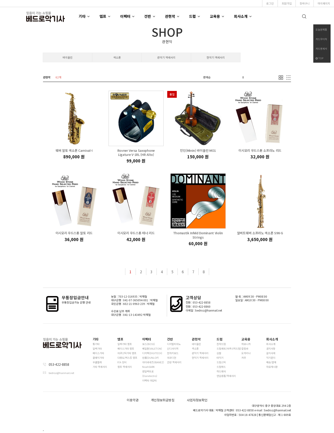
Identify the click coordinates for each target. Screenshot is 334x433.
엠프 (102, 16)
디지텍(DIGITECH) (152, 353)
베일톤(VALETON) (152, 348)
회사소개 (241, 16)
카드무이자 (321, 39)
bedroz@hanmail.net (61, 373)
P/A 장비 (122, 362)
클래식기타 (98, 357)
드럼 (192, 16)
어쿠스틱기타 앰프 (126, 353)
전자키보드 (172, 353)
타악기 (220, 357)
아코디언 (171, 357)
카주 (243, 357)
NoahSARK (148, 367)
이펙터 (125, 16)
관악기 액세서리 (166, 57)
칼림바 (244, 348)
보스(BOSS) (148, 344)
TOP (319, 58)
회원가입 (287, 3)
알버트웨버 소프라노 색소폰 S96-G (260, 233)
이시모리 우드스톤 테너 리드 (136, 233)
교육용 (215, 16)
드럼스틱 (221, 362)
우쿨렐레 (97, 362)
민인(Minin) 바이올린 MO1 (198, 150)
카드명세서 (321, 48)
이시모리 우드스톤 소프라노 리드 (259, 150)
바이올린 (68, 57)
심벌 (219, 353)
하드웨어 (221, 371)
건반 (147, 16)
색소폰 (117, 57)
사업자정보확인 (197, 400)
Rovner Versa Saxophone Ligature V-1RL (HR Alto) (136, 152)
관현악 (170, 16)
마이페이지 (324, 3)
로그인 (270, 3)
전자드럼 (221, 344)
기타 (82, 16)
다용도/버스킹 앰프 (127, 357)
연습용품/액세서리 (226, 376)
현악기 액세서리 (216, 57)
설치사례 (270, 353)
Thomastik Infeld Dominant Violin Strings (198, 235)
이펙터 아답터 (149, 380)
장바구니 (305, 3)
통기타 (96, 344)
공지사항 (270, 348)
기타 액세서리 (100, 367)
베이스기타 (98, 353)
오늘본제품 (321, 29)
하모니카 (245, 344)
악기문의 (270, 357)
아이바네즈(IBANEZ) (153, 362)
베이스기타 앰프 (125, 348)
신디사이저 (172, 348)
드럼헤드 (221, 367)
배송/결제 (271, 362)
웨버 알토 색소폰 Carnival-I (74, 150)
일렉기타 (97, 348)
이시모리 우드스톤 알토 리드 (74, 233)
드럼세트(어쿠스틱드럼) (229, 348)
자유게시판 (272, 367)
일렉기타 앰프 (124, 344)
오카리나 (245, 353)
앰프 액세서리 (124, 367)
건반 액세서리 (174, 362)
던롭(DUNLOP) (150, 357)
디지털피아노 (174, 344)
